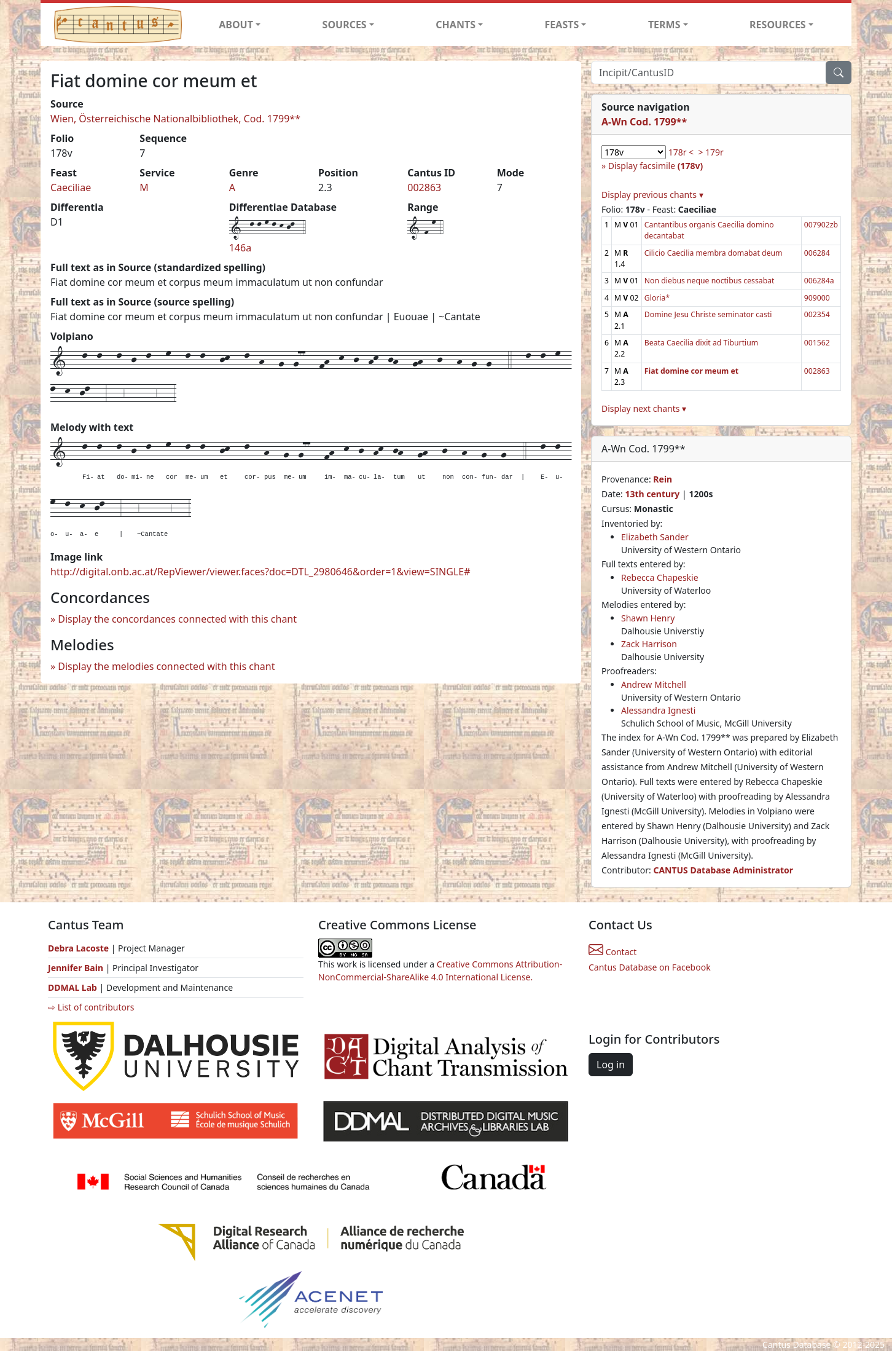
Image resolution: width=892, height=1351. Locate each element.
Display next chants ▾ (643, 408)
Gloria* (657, 298)
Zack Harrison (649, 644)
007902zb (821, 224)
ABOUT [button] (236, 24)
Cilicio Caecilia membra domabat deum (713, 253)
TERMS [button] (664, 24)
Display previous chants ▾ (652, 194)
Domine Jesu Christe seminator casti (708, 314)
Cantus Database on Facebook (650, 967)
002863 (424, 187)
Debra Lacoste (78, 948)
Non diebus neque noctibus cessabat (709, 280)
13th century (652, 494)
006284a (819, 280)
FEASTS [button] (562, 24)
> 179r (710, 152)
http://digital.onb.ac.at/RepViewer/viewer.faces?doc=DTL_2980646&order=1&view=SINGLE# (260, 571)
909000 (817, 298)
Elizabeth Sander (655, 537)
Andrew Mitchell (653, 684)
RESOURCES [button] (777, 24)
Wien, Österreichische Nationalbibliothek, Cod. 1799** (175, 118)
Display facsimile (655, 165)
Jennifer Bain (77, 968)
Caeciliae (70, 187)
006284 (817, 253)
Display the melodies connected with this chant (166, 666)
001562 (817, 342)
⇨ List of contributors (91, 1007)
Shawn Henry (648, 618)
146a (240, 247)
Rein (662, 479)
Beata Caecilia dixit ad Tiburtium (701, 342)
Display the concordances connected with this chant (177, 619)
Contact (612, 952)
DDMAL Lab (72, 987)
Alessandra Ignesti (658, 710)
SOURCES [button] (345, 24)
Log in (611, 1064)
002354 (817, 314)
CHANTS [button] (455, 24)
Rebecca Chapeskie (659, 577)
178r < (681, 152)
